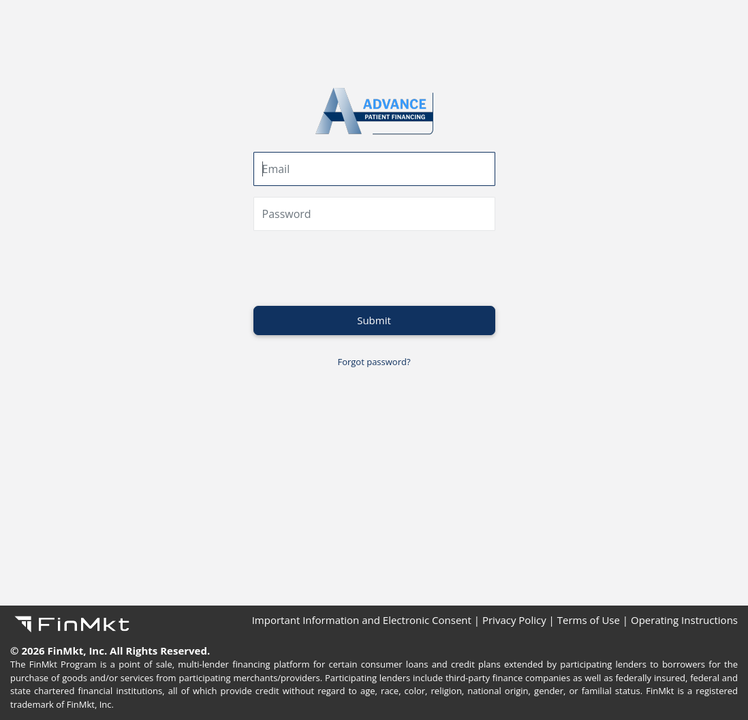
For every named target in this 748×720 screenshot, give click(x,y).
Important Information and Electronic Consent (361, 620)
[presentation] (357, 268)
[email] (374, 169)
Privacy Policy (514, 620)
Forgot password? (373, 362)
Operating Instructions (684, 620)
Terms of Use (588, 620)
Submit (374, 320)
